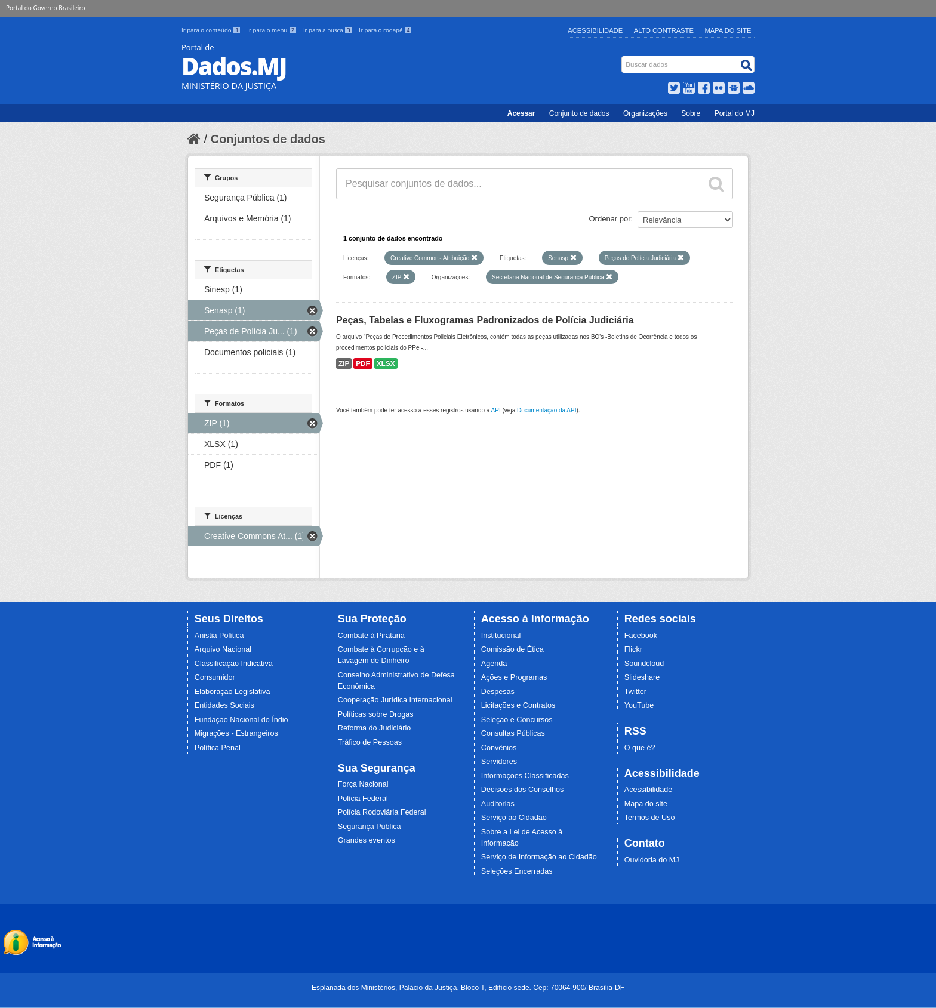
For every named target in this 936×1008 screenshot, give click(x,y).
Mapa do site (645, 804)
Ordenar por (610, 218)
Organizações (645, 113)
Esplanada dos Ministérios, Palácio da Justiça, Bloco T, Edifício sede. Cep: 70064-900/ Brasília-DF (468, 988)
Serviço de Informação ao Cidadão (539, 857)
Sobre (690, 113)
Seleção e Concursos (517, 720)
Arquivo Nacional (223, 649)
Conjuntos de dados (268, 139)
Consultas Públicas (513, 733)
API (496, 410)
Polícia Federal (363, 798)
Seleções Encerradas (517, 871)
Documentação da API (547, 410)
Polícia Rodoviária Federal (382, 812)
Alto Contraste (664, 30)
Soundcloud (644, 663)
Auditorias (498, 804)
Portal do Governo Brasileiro (45, 8)
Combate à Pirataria (371, 635)
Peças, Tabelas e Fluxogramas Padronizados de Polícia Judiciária (485, 320)
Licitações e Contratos (518, 705)
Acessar (521, 113)
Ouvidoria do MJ (651, 860)
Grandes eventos (366, 840)
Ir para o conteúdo (211, 30)
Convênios (499, 748)
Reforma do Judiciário (374, 728)
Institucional (501, 635)
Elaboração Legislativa (232, 692)
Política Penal (218, 748)
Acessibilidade (595, 30)
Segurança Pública (369, 826)
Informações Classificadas (525, 776)
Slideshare (642, 677)
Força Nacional (363, 784)
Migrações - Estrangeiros (236, 733)
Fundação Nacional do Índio (241, 720)
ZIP (343, 363)
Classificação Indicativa (234, 663)
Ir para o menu (272, 30)
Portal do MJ (735, 113)
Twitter (635, 692)
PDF (363, 363)
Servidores (499, 761)
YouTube (639, 705)
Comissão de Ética (512, 649)
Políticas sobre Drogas (376, 714)
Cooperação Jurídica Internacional (395, 700)
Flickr (633, 649)
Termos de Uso (649, 817)
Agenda (494, 663)
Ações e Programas (514, 677)
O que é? (639, 748)
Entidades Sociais (224, 705)
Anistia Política (219, 635)
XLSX (386, 363)
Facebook (640, 635)
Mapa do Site (728, 30)
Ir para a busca (328, 30)
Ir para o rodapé (385, 30)
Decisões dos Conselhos (522, 789)
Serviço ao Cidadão (514, 817)
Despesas (498, 692)
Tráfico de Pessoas (370, 742)
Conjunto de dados (579, 113)
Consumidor (215, 677)
